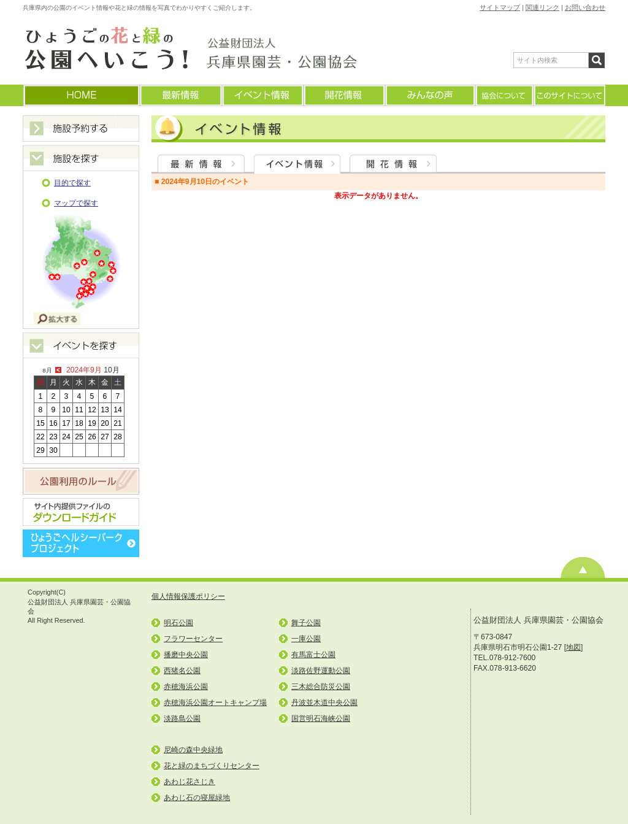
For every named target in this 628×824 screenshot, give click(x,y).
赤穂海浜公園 (186, 686)
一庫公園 (306, 638)
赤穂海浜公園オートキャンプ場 (215, 702)
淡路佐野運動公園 (320, 670)
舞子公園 (306, 622)
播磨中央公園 (186, 654)
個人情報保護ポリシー (188, 596)
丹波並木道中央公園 (324, 702)
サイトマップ (500, 7)
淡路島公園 (182, 718)
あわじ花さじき (189, 781)
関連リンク (542, 7)
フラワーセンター (193, 638)
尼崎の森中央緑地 (193, 749)
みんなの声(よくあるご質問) (430, 95)
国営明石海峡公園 (320, 718)
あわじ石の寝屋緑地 (197, 797)
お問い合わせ (585, 7)
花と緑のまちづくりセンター (211, 765)
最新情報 (180, 95)
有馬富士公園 (313, 654)
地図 (573, 647)
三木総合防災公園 (320, 686)
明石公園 (178, 622)
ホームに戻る (81, 95)
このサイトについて (569, 95)
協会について (504, 95)
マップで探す (76, 203)
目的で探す (72, 183)
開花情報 (344, 95)
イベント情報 (262, 95)
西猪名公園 (182, 670)
